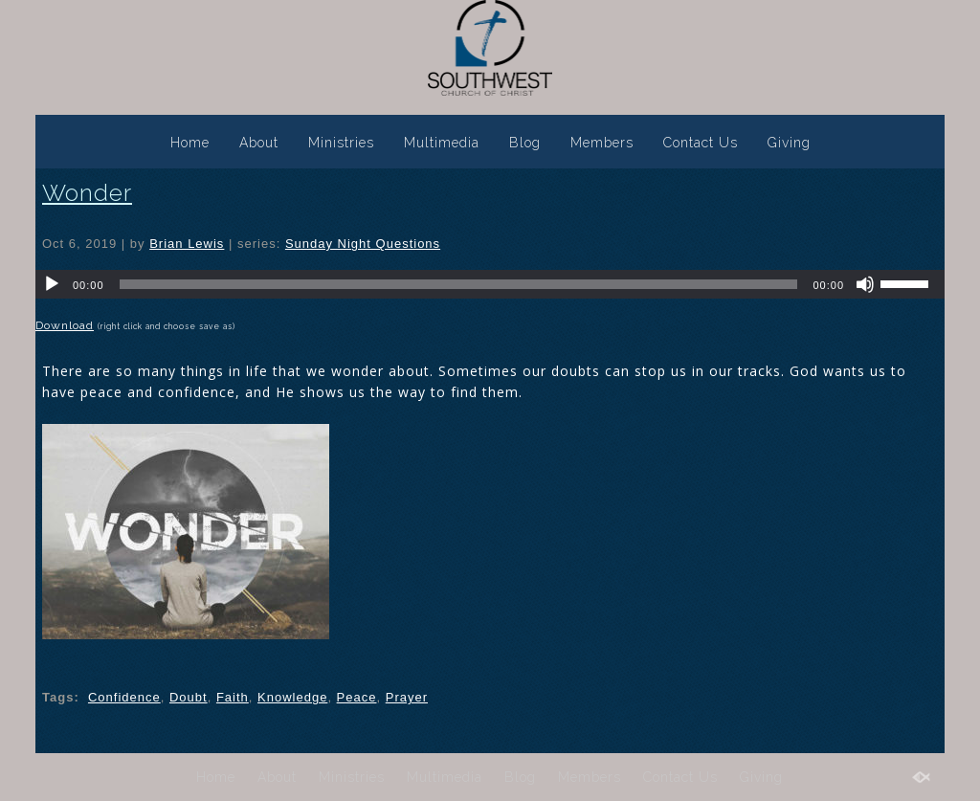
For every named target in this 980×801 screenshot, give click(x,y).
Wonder (87, 193)
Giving (789, 142)
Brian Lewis (186, 243)
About (258, 142)
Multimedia (441, 142)
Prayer (407, 697)
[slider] (459, 284)
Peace (357, 697)
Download (64, 325)
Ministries (341, 142)
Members (602, 142)
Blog (525, 142)
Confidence (124, 697)
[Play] (51, 284)
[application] (490, 284)
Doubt (188, 697)
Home (190, 142)
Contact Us (700, 142)
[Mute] (865, 284)
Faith (232, 697)
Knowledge (292, 697)
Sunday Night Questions (362, 243)
